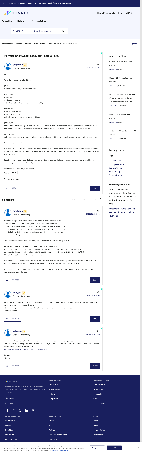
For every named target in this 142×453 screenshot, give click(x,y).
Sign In (129, 12)
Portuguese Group (117, 164)
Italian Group (114, 171)
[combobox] (50, 31)
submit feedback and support (59, 3)
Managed (8, 425)
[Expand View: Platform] (26, 21)
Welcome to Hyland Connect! (122, 208)
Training (96, 425)
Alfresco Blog (114, 69)
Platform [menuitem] (20, 21)
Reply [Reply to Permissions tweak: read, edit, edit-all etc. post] (95, 188)
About (51, 425)
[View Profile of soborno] (17, 331)
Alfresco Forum (114, 106)
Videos (95, 399)
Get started (39, 3)
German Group (115, 175)
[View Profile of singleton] (18, 64)
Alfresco (28, 43)
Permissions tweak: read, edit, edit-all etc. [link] (62, 43)
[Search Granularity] (21, 31)
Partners (52, 430)
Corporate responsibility (58, 434)
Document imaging (11, 439)
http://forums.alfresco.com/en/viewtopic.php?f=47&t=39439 (25, 349)
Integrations (53, 399)
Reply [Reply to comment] (95, 279)
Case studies (53, 385)
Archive (14, 173)
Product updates (99, 403)
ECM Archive (10, 179)
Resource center (99, 385)
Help (120, 13)
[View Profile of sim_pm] (17, 292)
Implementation (11, 421)
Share (17, 179)
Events (95, 421)
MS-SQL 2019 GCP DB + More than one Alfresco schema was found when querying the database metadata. (122, 98)
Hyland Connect (7, 43)
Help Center (114, 215)
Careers (51, 421)
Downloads (97, 394)
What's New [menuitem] (7, 21)
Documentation (99, 430)
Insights (52, 394)
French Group (115, 160)
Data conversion (10, 434)
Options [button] (134, 43)
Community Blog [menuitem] (39, 21)
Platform (19, 43)
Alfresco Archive (39, 43)
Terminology (98, 389)
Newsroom (53, 439)
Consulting (9, 430)
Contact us (10, 398)
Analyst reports (54, 389)
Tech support (98, 434)
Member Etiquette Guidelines (122, 212)
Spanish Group (115, 167)
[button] (7, 188)
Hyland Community (106, 13)
